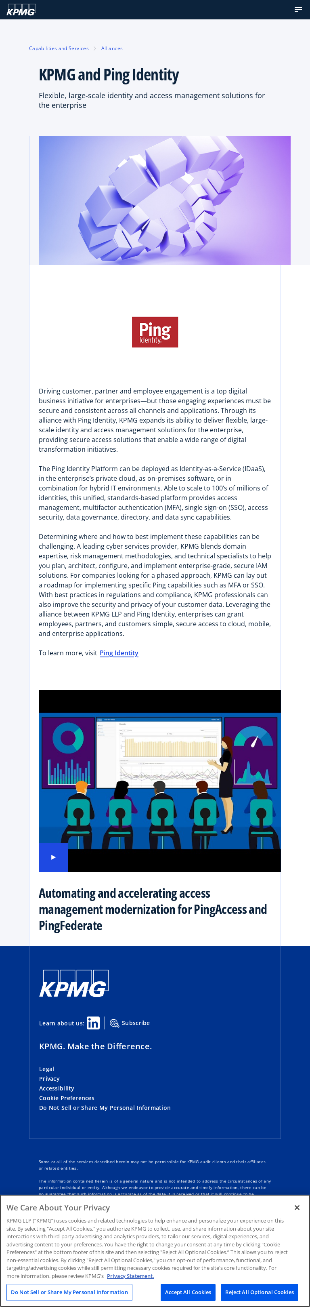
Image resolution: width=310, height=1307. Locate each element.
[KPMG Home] (74, 995)
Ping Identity (119, 652)
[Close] (297, 1207)
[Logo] (21, 9)
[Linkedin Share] (93, 1023)
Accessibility (57, 1088)
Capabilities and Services (59, 48)
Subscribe (130, 1023)
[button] (298, 9)
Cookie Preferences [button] (66, 1098)
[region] (155, 1251)
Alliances (112, 48)
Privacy (49, 1078)
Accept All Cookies (188, 1292)
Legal (46, 1069)
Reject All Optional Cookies (259, 1292)
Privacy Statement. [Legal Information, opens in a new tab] (130, 1276)
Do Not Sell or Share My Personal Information (105, 1107)
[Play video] (53, 857)
